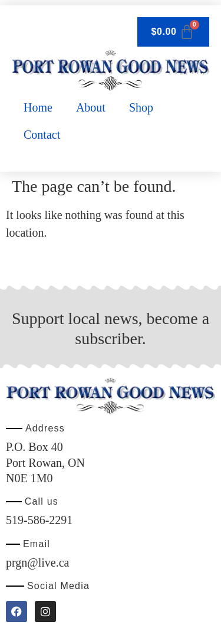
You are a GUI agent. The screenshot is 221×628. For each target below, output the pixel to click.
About (90, 107)
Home (38, 107)
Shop (141, 107)
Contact (42, 134)
